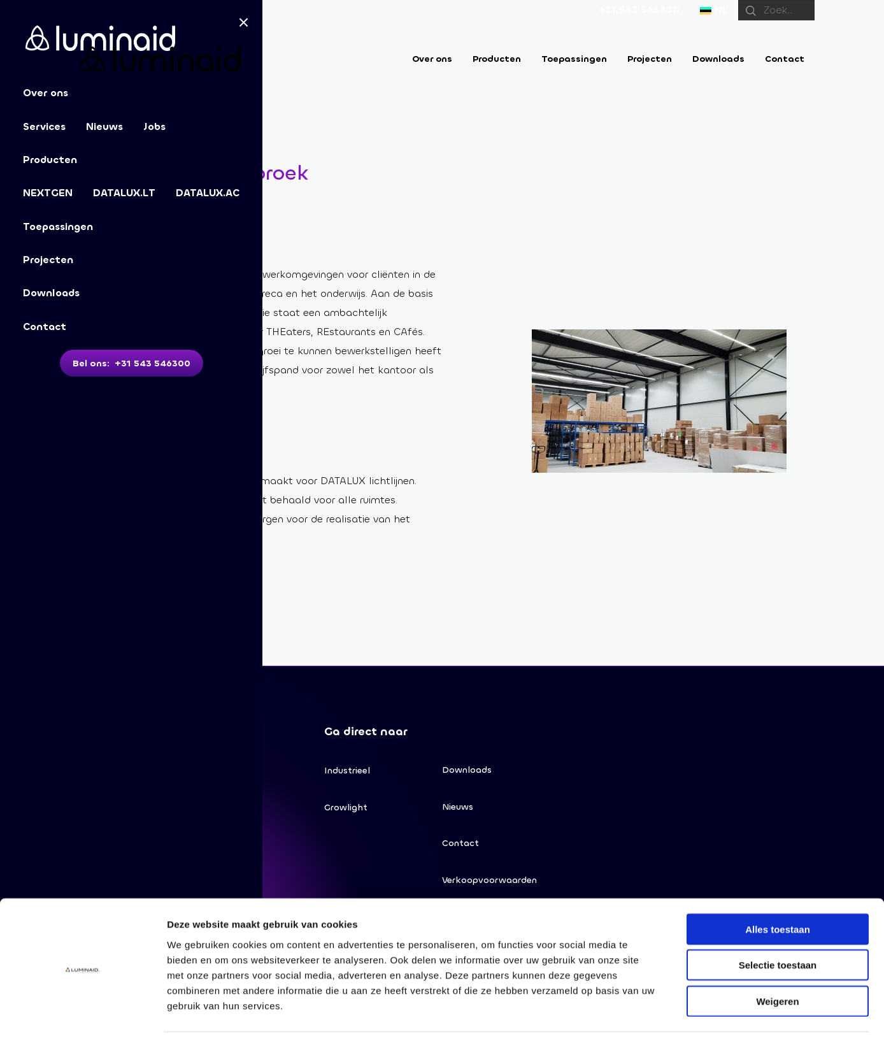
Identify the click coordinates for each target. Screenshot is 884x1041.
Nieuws (104, 126)
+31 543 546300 (639, 10)
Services (44, 126)
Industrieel (347, 771)
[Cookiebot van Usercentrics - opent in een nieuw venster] (82, 1016)
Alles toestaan (777, 887)
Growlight (345, 809)
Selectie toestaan (778, 924)
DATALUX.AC (207, 192)
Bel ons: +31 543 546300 (131, 363)
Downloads (51, 292)
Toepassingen (58, 226)
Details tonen (688, 1015)
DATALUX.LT (124, 192)
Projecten (48, 259)
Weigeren (777, 959)
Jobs (154, 126)
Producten (50, 159)
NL (714, 10)
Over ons (432, 59)
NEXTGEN (48, 192)
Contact (44, 326)
